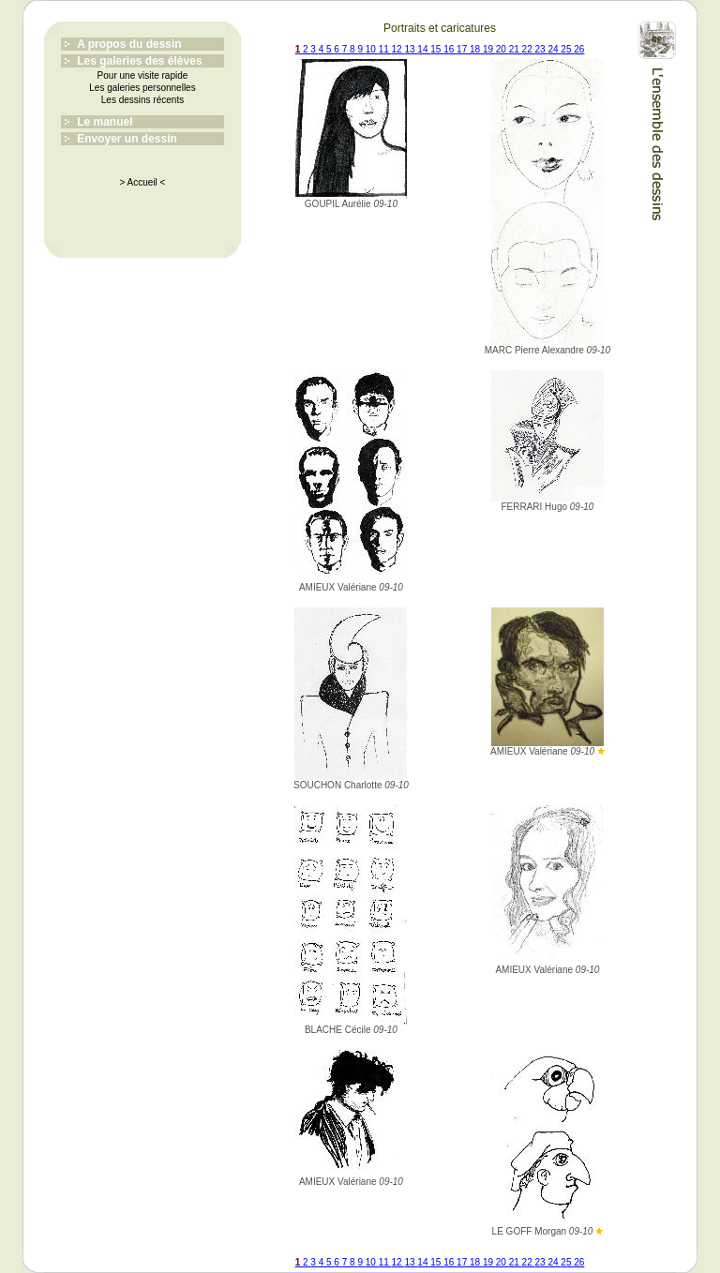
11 (385, 49)
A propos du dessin (129, 44)
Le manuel (104, 121)
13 (410, 49)
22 (528, 49)
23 (541, 49)
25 (567, 49)
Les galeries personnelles (142, 87)
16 (450, 49)
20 (502, 49)
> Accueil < (143, 182)
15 (436, 49)
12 (398, 49)
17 (463, 49)
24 (554, 49)
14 (423, 49)
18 (476, 49)
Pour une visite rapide (143, 75)
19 (489, 49)
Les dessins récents (142, 100)
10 (372, 49)
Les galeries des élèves (139, 60)
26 (579, 49)
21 (515, 49)
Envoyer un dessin (127, 138)
